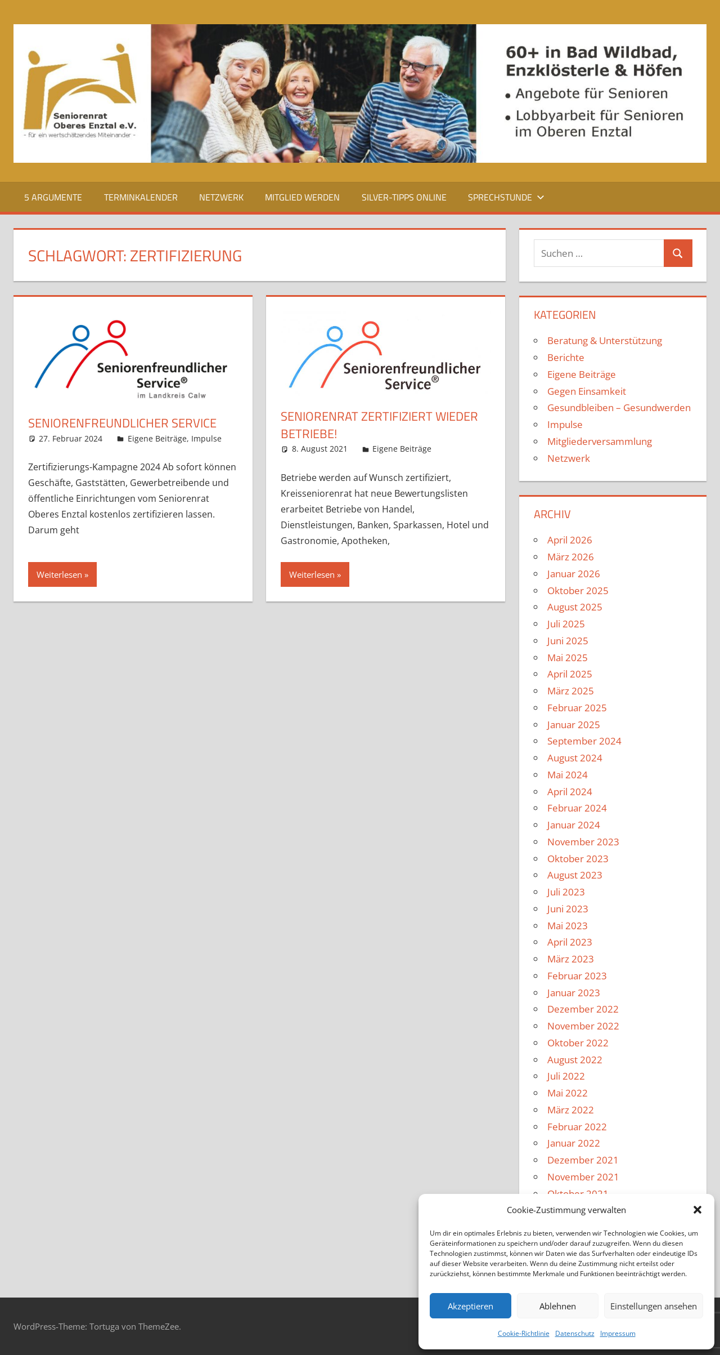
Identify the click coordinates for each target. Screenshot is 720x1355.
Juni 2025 (567, 640)
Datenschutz (575, 1333)
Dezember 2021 (583, 1159)
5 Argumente (53, 197)
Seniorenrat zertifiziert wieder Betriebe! (379, 425)
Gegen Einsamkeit (586, 391)
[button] (697, 1209)
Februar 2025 (577, 707)
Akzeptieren (470, 1306)
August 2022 (574, 1059)
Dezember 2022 (583, 1008)
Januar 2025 (573, 724)
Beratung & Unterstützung (604, 340)
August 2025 (574, 606)
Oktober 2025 (578, 590)
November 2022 (583, 1025)
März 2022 (570, 1109)
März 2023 (570, 958)
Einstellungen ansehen (653, 1306)
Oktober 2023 (578, 858)
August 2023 (574, 874)
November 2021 (583, 1176)
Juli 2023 (566, 891)
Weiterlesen (59, 574)
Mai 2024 (567, 774)
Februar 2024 (577, 807)
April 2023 (569, 941)
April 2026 (569, 539)
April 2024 (569, 791)
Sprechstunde (506, 197)
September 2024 (584, 740)
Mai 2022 (567, 1092)
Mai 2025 (567, 657)
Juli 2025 (566, 623)
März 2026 (570, 556)
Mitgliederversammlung (599, 441)
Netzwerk (221, 197)
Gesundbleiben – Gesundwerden (619, 407)
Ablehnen (557, 1306)
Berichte (565, 357)
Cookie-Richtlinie (524, 1333)
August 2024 (574, 757)
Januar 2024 (573, 824)
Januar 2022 (573, 1142)
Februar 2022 (577, 1126)
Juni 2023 (567, 908)
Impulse (206, 438)
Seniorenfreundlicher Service (122, 423)
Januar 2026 (573, 573)
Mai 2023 (567, 925)
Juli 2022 (566, 1075)
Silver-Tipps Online (404, 197)
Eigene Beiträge (157, 438)
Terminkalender (141, 197)
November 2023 (583, 841)
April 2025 (569, 673)
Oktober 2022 (578, 1042)
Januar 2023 (573, 992)
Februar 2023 (577, 975)
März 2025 (570, 690)
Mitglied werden (302, 197)
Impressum (618, 1333)
